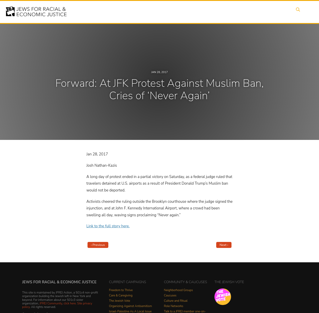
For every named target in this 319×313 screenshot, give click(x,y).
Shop (280, 11)
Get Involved (240, 11)
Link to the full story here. (108, 226)
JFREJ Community (51, 303)
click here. (70, 303)
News (218, 11)
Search (297, 11)
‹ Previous (98, 245)
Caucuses (170, 296)
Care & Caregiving (120, 296)
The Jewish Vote (119, 301)
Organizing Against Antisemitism (130, 306)
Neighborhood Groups (178, 290)
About (137, 11)
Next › (224, 245)
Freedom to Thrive (121, 290)
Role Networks (173, 306)
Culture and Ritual (176, 301)
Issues (172, 11)
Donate (263, 11)
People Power (196, 11)
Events (155, 11)
